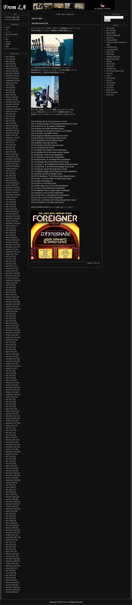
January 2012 (10, 414)
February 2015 (11, 325)
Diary (108, 78)
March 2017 (10, 266)
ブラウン (9, 32)
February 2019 (11, 211)
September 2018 (11, 223)
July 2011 (9, 428)
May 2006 (9, 575)
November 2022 (11, 104)
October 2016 (10, 278)
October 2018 (10, 221)
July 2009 (9, 485)
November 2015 (11, 304)
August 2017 (10, 254)
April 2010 (9, 463)
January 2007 (10, 556)
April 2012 (9, 406)
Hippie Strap (110, 59)
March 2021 (10, 152)
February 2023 (11, 97)
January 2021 (10, 157)
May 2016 (9, 290)
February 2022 (11, 126)
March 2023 (10, 95)
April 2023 (9, 92)
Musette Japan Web (13, 17)
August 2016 (10, 283)
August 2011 (10, 425)
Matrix (108, 52)
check (8, 27)
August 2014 (10, 340)
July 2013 (9, 371)
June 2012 (9, 402)
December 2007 (11, 530)
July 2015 (9, 314)
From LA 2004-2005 (12, 19)
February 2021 (11, 154)
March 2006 (10, 580)
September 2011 (11, 423)
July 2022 (9, 114)
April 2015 (9, 321)
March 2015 (10, 323)
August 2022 (10, 111)
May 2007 (9, 547)
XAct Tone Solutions (113, 71)
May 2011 (9, 433)
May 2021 (9, 147)
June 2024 (9, 59)
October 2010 (10, 449)
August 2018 (10, 226)
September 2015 (11, 309)
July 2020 (9, 171)
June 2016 (9, 287)
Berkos (108, 28)
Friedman (109, 40)
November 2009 (11, 475)
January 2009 (10, 499)
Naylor (108, 54)
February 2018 (11, 240)
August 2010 (10, 454)
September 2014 (11, 337)
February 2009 (11, 497)
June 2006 (9, 573)
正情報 (8, 44)
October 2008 (10, 506)
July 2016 (9, 285)
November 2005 (11, 590)
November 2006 (11, 561)
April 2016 (9, 292)
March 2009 (10, 494)
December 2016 (11, 273)
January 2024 (10, 71)
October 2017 (10, 249)
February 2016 (11, 297)
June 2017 (9, 259)
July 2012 (9, 399)
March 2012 (10, 409)
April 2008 (9, 521)
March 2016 (10, 295)
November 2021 (11, 133)
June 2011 (9, 430)
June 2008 (9, 516)
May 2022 (9, 118)
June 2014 (9, 345)
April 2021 (9, 149)
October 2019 (10, 192)
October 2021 (10, 135)
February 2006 (11, 582)
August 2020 (10, 168)
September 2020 (11, 166)
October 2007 (10, 535)
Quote (108, 95)
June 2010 (9, 459)
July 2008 (9, 513)
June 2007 (9, 544)
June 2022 (9, 116)
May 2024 (9, 61)
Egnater (109, 38)
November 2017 (11, 247)
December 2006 (11, 559)
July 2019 (9, 199)
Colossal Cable (111, 35)
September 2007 (11, 537)
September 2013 (11, 366)
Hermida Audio (111, 57)
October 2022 (10, 107)
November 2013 (11, 361)
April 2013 (9, 378)
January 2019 (10, 214)
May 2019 (9, 204)
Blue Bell (109, 30)
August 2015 (10, 311)
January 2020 (10, 185)
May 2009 (9, 490)
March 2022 (10, 123)
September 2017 (11, 252)
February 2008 (11, 525)
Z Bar (108, 73)
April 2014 (9, 349)
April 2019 (9, 207)
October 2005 (10, 592)
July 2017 (9, 256)
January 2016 (10, 299)
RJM (108, 61)
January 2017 (10, 271)
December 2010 (11, 444)
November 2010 (11, 447)
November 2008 (11, 504)
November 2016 (11, 276)
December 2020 (11, 159)
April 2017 (9, 264)
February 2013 (11, 383)
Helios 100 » (70, 14)
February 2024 (11, 69)
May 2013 (9, 375)
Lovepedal (110, 49)
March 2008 (10, 523)
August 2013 (10, 368)
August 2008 (10, 511)
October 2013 (10, 364)
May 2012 (9, 404)
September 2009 (11, 480)
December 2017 (11, 245)
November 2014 (11, 333)
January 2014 (10, 356)
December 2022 (11, 102)
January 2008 (10, 528)
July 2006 (9, 571)
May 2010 (9, 461)
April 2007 (9, 549)
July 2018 (9, 228)
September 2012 (11, 394)
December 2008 (11, 502)
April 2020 (9, 178)
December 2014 (11, 330)
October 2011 (10, 421)
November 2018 (11, 218)
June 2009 (9, 487)
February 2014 (11, 354)
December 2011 (11, 416)
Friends (95, 263)
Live (98, 263)
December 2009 (11, 473)
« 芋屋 (58, 14)
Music (108, 90)
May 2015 (9, 318)
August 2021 (10, 140)
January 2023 (10, 99)
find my (8, 42)
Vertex (108, 66)
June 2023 (9, 88)
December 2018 (11, 216)
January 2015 (10, 328)
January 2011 (10, 442)
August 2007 (10, 540)
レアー (8, 37)
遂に (7, 39)
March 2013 (10, 380)
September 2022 (11, 109)
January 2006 (10, 585)
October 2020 (10, 164)
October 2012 (10, 392)
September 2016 (11, 280)
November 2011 (11, 418)
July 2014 (9, 342)
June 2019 (9, 202)
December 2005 (11, 587)
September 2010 (11, 452)
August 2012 (10, 397)
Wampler (109, 69)
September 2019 (11, 195)
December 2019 (11, 187)
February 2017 (11, 268)
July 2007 (9, 542)
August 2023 (10, 83)
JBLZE (33, 30)
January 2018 (10, 242)
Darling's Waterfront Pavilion (57, 121)
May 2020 (9, 176)
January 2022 (10, 128)
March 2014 (10, 352)
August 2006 (10, 568)
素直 (7, 46)
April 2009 (9, 492)
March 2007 (10, 552)
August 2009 (10, 483)
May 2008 (9, 518)
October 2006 (10, 563)
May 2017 (9, 261)
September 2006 (11, 566)
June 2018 (9, 230)
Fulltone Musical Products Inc (116, 42)
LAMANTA (110, 47)
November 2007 (11, 532)
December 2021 (11, 130)
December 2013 (11, 359)
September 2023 (11, 80)
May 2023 (9, 90)
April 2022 (9, 121)
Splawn (108, 64)
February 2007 (11, 554)
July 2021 (9, 142)
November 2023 (11, 76)
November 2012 (11, 390)
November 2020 (11, 161)
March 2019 (10, 209)
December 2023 (11, 73)
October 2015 (10, 306)
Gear (108, 85)
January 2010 (10, 471)
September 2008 (11, 509)
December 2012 (11, 387)
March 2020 (10, 180)
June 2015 (9, 316)
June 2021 (9, 145)
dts (107, 76)
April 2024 (9, 64)
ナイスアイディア (12, 49)
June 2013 (9, 373)
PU (7, 30)
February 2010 (11, 468)
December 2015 (11, 302)
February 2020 (11, 183)
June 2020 (9, 173)
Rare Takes (110, 92)
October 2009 (10, 478)
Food (108, 80)
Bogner (108, 33)
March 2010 (10, 466)
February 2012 (11, 411)
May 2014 (9, 347)
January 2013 (10, 385)
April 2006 (9, 578)
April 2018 (9, 235)
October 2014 (10, 335)
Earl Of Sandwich (12, 34)
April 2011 (9, 435)
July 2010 (9, 456)
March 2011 (10, 437)
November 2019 (11, 190)
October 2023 (10, 78)
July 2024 (9, 57)
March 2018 (10, 237)
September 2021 (11, 138)
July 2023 (9, 85)
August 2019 (10, 197)
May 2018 (9, 233)
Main (63, 14)
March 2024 (10, 66)
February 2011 (11, 440)
